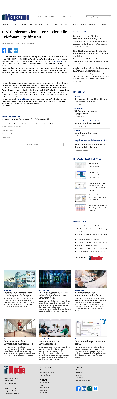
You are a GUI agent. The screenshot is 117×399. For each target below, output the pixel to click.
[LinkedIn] (10, 52)
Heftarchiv (79, 377)
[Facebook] (4, 52)
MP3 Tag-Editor (94, 166)
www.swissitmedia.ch (11, 393)
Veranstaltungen (45, 375)
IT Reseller (43, 393)
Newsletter (79, 370)
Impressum (44, 390)
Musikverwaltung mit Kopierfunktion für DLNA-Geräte (97, 188)
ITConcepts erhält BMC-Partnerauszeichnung (92, 242)
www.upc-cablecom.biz (32, 106)
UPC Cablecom (59, 61)
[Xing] (90, 390)
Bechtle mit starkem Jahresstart (87, 245)
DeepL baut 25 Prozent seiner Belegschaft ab (92, 248)
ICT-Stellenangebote (83, 380)
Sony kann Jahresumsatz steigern (88, 239)
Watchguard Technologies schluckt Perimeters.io (93, 251)
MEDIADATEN (42, 17)
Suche (88, 20)
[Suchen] (109, 17)
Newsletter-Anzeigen (47, 372)
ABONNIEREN (54, 17)
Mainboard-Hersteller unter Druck (88, 226)
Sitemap (79, 375)
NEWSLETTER (66, 17)
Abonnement (44, 382)
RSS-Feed (79, 372)
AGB (41, 385)
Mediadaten (44, 370)
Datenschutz (44, 387)
